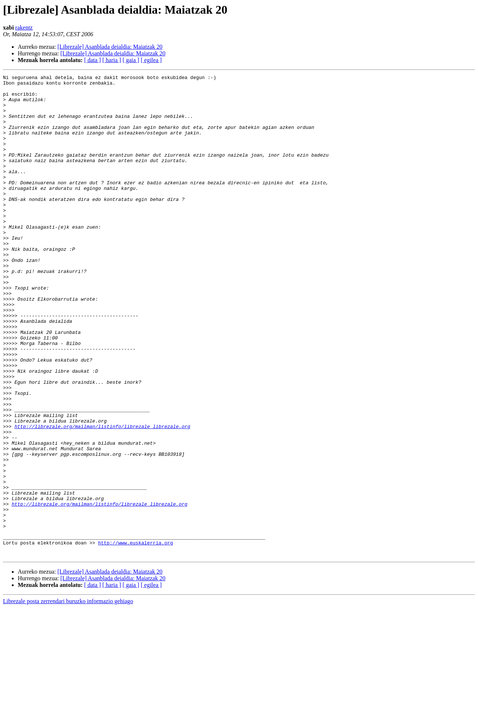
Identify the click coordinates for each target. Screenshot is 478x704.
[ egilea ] (151, 60)
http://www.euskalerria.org (135, 636)
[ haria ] (111, 60)
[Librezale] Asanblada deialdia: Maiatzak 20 (110, 47)
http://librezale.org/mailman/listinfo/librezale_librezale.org (102, 497)
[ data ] (92, 60)
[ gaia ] (131, 60)
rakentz (24, 27)
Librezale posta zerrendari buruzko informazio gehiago (68, 697)
